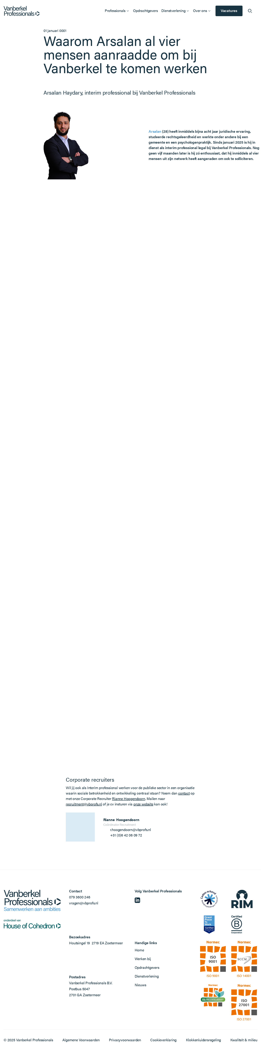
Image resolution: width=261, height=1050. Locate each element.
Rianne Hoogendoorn (128, 798)
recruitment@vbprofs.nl (84, 804)
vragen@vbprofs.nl (83, 902)
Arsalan (155, 131)
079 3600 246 (79, 896)
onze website (143, 804)
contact (184, 793)
